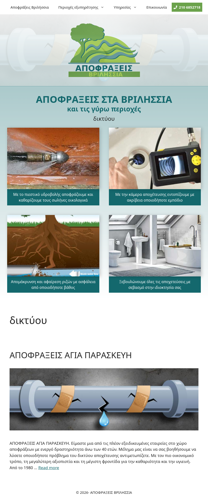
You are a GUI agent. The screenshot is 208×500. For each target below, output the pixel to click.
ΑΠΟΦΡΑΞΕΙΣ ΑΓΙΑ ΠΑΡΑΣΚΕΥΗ (71, 355)
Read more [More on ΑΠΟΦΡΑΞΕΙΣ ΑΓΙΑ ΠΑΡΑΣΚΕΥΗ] (48, 467)
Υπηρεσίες (127, 7)
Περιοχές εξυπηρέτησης (83, 7)
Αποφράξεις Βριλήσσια (30, 7)
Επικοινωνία (156, 7)
